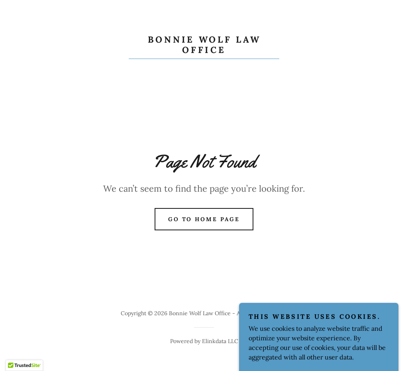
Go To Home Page (204, 219)
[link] (204, 51)
